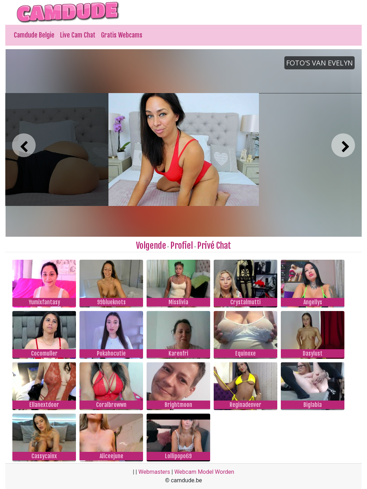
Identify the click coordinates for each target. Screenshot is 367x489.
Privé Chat (214, 245)
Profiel (181, 245)
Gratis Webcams (121, 35)
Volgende (151, 245)
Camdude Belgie (34, 35)
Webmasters (154, 471)
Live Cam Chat (77, 35)
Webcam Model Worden (204, 471)
